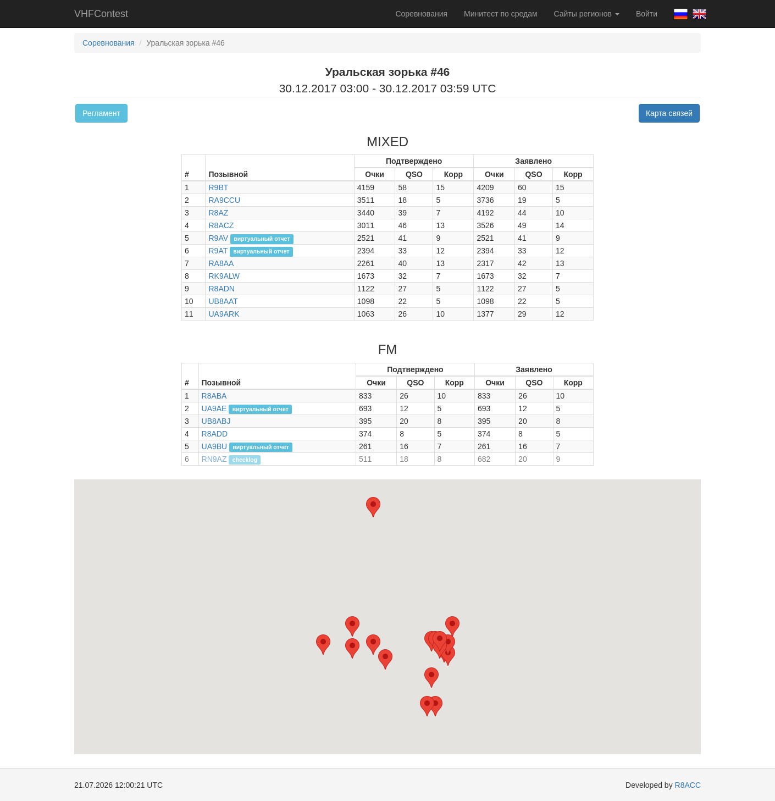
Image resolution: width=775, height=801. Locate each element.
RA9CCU (224, 200)
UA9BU (215, 446)
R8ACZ (221, 225)
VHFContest (101, 13)
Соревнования (421, 13)
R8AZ (218, 212)
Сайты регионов (586, 13)
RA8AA (221, 263)
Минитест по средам (500, 13)
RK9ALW (224, 276)
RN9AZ (214, 459)
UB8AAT (222, 301)
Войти (646, 13)
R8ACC (688, 785)
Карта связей (669, 113)
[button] (431, 677)
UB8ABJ (216, 421)
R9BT (218, 187)
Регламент (101, 113)
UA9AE (214, 408)
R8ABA (214, 395)
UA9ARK (223, 314)
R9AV (218, 238)
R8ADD (215, 433)
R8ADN (221, 288)
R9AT (218, 250)
